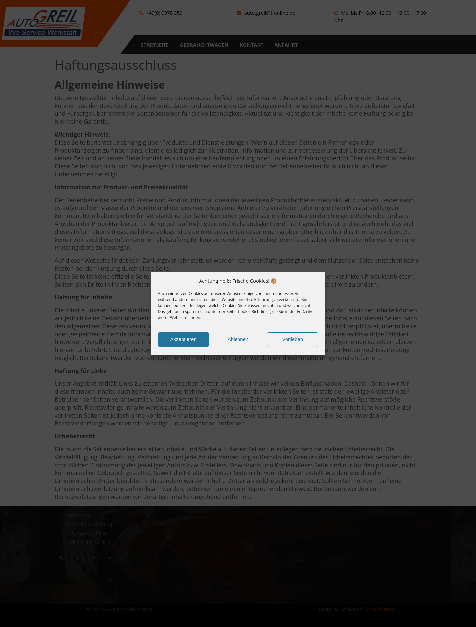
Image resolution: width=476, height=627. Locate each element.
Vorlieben (292, 339)
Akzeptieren (183, 339)
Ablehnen (238, 339)
